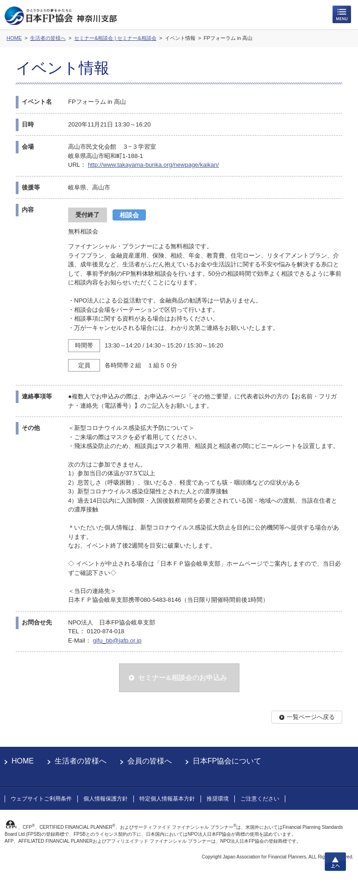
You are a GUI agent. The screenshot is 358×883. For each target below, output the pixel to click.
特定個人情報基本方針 (167, 798)
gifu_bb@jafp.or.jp (117, 640)
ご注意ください (259, 798)
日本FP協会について (227, 761)
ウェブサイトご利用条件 (41, 798)
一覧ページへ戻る (311, 716)
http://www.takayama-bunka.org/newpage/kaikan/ (153, 164)
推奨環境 (218, 798)
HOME (23, 761)
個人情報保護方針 (105, 798)
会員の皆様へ (149, 761)
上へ (335, 861)
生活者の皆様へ (81, 761)
